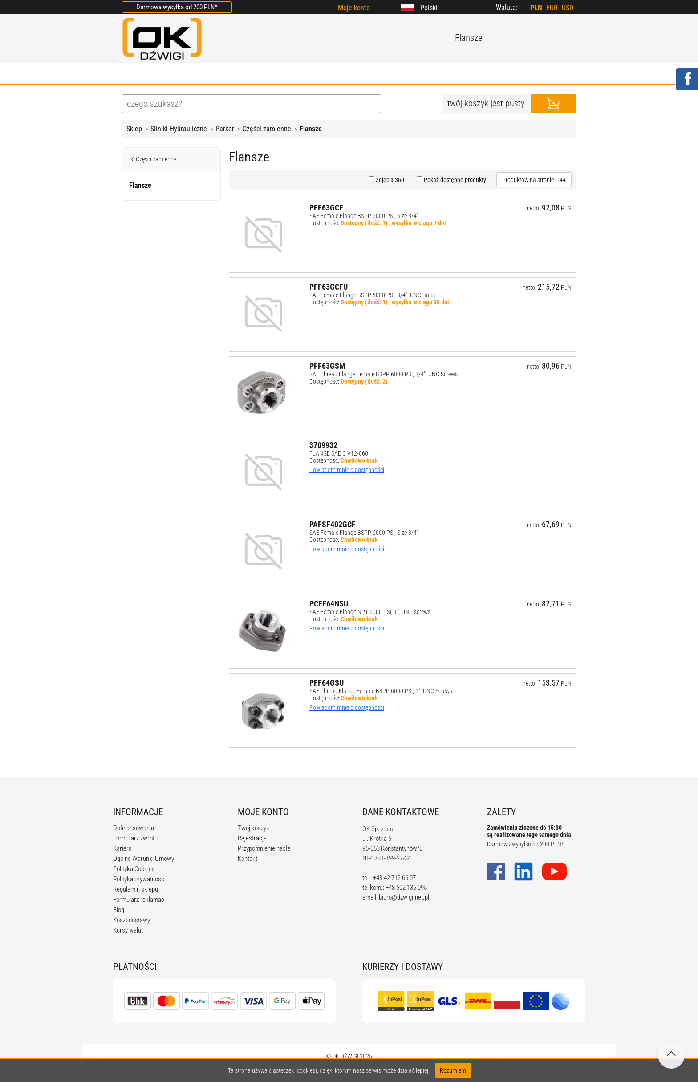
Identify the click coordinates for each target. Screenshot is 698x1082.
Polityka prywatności (139, 879)
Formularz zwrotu (135, 838)
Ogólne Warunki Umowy (143, 859)
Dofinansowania (133, 828)
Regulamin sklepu (135, 889)
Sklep (134, 129)
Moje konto (354, 8)
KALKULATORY (380, 74)
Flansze (311, 129)
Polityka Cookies (134, 869)
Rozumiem (453, 1070)
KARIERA (439, 74)
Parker (224, 129)
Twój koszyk (253, 828)
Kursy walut (128, 930)
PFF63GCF (326, 207)
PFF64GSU (326, 682)
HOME (133, 74)
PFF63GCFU (328, 286)
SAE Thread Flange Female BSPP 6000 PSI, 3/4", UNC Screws (383, 374)
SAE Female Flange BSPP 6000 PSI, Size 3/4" (363, 215)
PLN (536, 8)
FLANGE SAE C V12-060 (338, 453)
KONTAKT (490, 74)
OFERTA (225, 74)
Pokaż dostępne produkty (454, 179)
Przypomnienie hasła (264, 848)
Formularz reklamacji (140, 900)
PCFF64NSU (328, 603)
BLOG (266, 74)
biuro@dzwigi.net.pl (404, 897)
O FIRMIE (178, 74)
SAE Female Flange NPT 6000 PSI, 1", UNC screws (369, 611)
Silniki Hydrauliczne (178, 129)
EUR (552, 8)
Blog (118, 910)
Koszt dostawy (131, 920)
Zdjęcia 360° (390, 179)
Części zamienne (267, 129)
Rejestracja (252, 838)
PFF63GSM (327, 366)
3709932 (323, 445)
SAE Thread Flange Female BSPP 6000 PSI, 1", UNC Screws (380, 690)
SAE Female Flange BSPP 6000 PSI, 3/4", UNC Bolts (372, 295)
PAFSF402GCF (332, 524)
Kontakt (247, 859)
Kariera (122, 848)
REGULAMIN (315, 74)
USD (567, 8)
